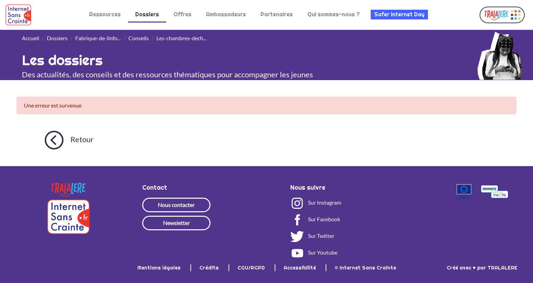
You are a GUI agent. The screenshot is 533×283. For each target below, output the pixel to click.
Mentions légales (159, 268)
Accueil (30, 38)
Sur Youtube (313, 252)
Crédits (209, 268)
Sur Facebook (315, 219)
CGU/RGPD (252, 268)
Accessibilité (300, 268)
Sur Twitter (312, 235)
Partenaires (276, 14)
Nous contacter (176, 204)
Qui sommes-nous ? (333, 14)
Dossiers (147, 14)
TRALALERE (502, 268)
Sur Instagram (315, 202)
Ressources (105, 14)
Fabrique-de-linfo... (98, 38)
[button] (502, 15)
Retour (69, 140)
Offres (182, 14)
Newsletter (176, 223)
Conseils (138, 38)
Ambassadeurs (226, 14)
